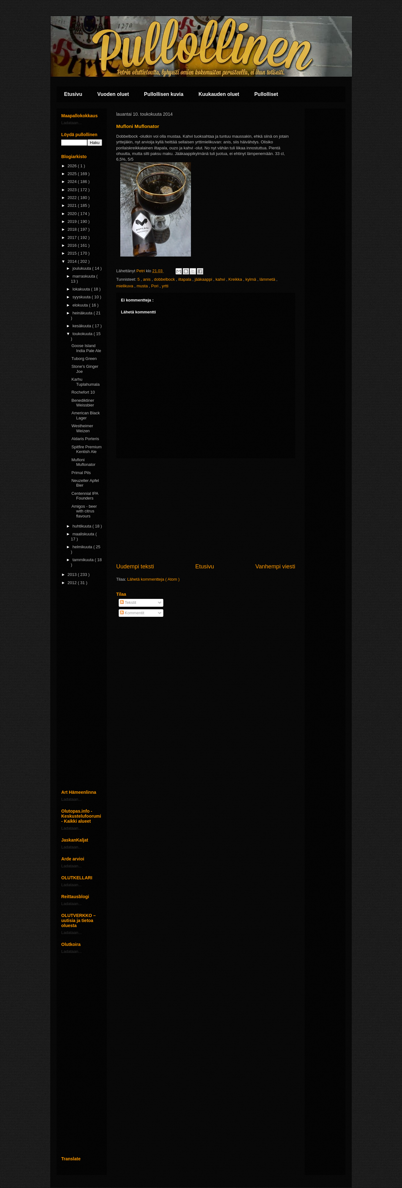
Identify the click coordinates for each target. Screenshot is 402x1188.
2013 (73, 574)
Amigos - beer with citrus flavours (84, 511)
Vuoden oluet (113, 94)
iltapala (185, 279)
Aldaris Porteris (85, 438)
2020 (73, 213)
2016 (73, 245)
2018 (73, 229)
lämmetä (267, 279)
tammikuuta (84, 559)
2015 (73, 253)
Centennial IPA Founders (84, 496)
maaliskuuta (84, 534)
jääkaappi (204, 279)
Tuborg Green (83, 358)
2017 (73, 237)
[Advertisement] (205, 511)
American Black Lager (85, 415)
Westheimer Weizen (82, 428)
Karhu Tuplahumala (85, 382)
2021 (73, 205)
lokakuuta (82, 289)
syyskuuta (82, 297)
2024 (73, 181)
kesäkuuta (82, 325)
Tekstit (128, 602)
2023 (73, 189)
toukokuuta (83, 333)
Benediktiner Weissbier (82, 403)
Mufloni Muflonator (83, 462)
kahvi (220, 279)
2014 (73, 261)
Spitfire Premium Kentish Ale (86, 449)
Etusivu (73, 94)
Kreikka (235, 279)
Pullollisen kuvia (163, 94)
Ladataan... (71, 122)
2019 (73, 221)
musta (143, 286)
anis (147, 279)
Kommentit (132, 613)
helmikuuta (83, 546)
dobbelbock (165, 279)
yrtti (165, 286)
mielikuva (125, 286)
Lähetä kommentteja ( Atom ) (153, 579)
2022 (73, 197)
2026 (73, 165)
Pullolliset (266, 94)
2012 (73, 582)
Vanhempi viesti (275, 566)
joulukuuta (82, 268)
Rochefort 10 (83, 392)
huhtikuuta (83, 526)
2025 (73, 173)
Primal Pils (80, 472)
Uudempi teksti (135, 566)
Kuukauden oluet (218, 94)
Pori (155, 286)
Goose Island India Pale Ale (86, 348)
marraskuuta (84, 276)
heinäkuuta (83, 313)
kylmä (252, 279)
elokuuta (81, 305)
